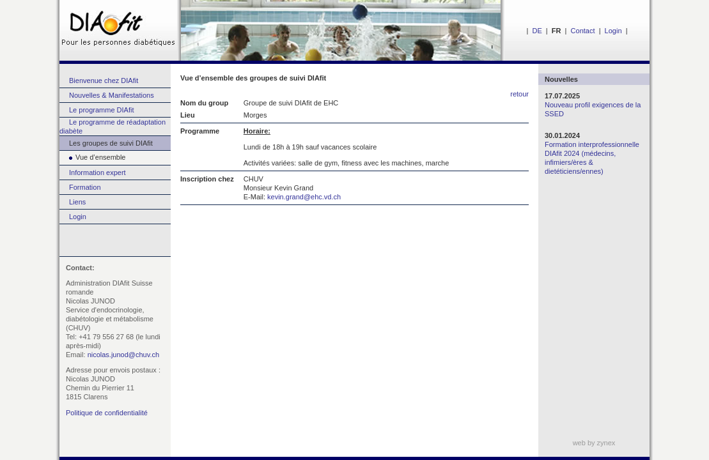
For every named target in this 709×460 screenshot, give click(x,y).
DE (536, 30)
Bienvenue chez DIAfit (103, 80)
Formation (85, 187)
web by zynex (594, 443)
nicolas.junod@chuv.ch (123, 354)
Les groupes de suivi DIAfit (111, 143)
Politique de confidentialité (107, 413)
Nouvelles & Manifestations (111, 95)
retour (519, 94)
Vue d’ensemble (92, 157)
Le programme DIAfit (101, 110)
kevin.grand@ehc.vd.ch (304, 197)
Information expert (97, 172)
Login (613, 30)
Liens (77, 202)
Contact (583, 30)
